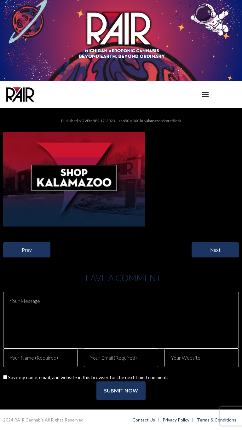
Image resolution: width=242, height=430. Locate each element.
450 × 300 (131, 120)
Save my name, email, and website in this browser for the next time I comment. (88, 377)
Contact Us (143, 419)
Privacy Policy (176, 419)
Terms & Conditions (216, 419)
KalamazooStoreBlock (162, 120)
